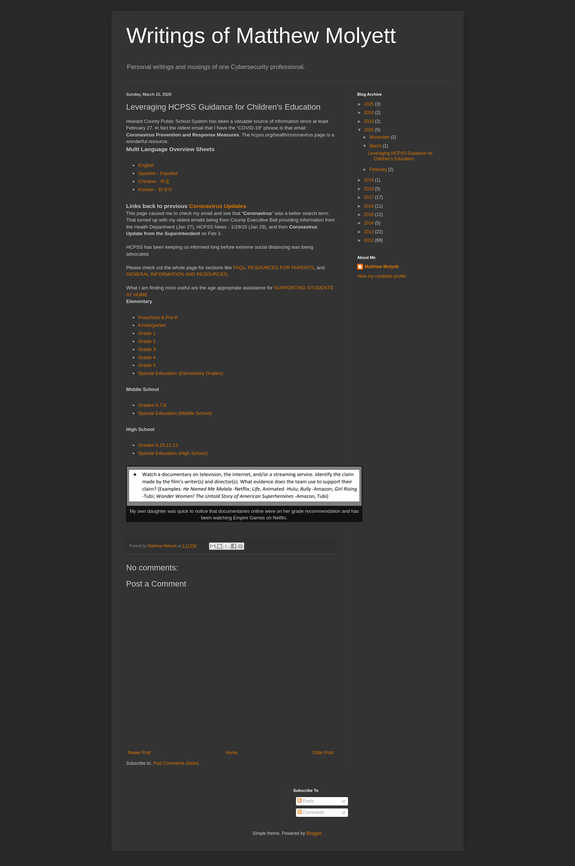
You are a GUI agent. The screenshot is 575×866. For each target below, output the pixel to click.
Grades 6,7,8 (152, 405)
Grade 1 (147, 333)
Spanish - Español (157, 173)
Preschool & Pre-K (158, 317)
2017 (369, 197)
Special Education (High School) (173, 453)
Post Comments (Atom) (176, 763)
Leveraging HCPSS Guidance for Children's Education (400, 156)
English (146, 165)
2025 (369, 104)
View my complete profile (381, 276)
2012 (369, 240)
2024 (369, 112)
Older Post (322, 752)
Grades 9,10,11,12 (158, 445)
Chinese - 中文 (154, 181)
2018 (369, 188)
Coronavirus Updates (217, 206)
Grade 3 (147, 349)
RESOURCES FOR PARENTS (281, 267)
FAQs (239, 267)
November (380, 137)
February (378, 169)
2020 (369, 129)
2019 (369, 180)
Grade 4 (147, 357)
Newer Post (139, 752)
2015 (369, 214)
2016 (369, 206)
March (376, 146)
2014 (369, 223)
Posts (305, 801)
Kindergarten (152, 325)
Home (232, 752)
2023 (369, 121)
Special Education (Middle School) (175, 413)
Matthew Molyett (382, 266)
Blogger (313, 833)
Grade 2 (147, 341)
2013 (369, 231)
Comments (310, 812)
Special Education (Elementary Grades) (180, 373)
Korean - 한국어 (156, 189)
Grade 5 (147, 365)
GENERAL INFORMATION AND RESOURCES (176, 274)
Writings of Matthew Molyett (261, 35)
